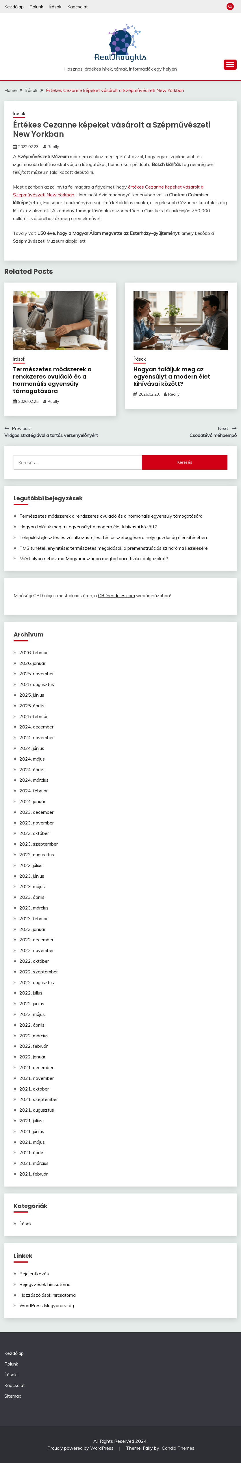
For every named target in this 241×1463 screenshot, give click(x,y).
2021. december (36, 1067)
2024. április (32, 769)
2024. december (36, 727)
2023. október (34, 833)
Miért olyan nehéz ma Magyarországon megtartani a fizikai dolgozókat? (93, 558)
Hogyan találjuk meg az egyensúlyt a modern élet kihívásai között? (172, 376)
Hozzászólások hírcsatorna (47, 1295)
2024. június (31, 748)
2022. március (34, 1035)
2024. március (34, 780)
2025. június (31, 695)
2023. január (32, 929)
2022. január (32, 1057)
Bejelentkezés (34, 1273)
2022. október (34, 961)
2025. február (33, 716)
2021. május (32, 1142)
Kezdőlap (14, 7)
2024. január (32, 801)
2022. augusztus (36, 982)
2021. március (34, 1163)
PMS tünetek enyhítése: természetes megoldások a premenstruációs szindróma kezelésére (113, 548)
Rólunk (36, 7)
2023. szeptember (38, 844)
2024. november (36, 737)
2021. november (36, 1078)
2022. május (32, 1014)
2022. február (33, 1046)
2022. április (32, 1025)
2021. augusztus (36, 1110)
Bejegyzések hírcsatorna (45, 1284)
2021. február (33, 1174)
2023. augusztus (36, 854)
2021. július (30, 1120)
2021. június (31, 1131)
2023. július (30, 865)
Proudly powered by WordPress (81, 1448)
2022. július (30, 993)
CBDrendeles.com (116, 595)
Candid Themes (178, 1448)
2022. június (31, 1003)
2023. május (32, 886)
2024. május (32, 759)
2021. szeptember (38, 1099)
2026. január (32, 663)
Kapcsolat (77, 7)
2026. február (33, 652)
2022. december (36, 939)
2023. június (31, 876)
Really (53, 146)
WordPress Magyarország (46, 1305)
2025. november (36, 673)
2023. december (36, 812)
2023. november (36, 823)
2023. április (32, 897)
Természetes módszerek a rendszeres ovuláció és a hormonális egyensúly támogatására (52, 380)
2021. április (32, 1152)
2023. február (33, 918)
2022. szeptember (38, 972)
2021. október (34, 1089)
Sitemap (12, 1396)
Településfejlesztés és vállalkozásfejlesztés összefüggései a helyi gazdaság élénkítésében (113, 537)
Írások (55, 7)
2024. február (33, 791)
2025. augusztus (36, 684)
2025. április (32, 706)
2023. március (34, 908)
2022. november (36, 950)
